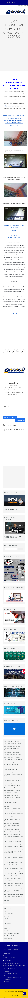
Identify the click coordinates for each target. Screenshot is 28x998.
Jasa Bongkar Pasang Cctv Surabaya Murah (13, 775)
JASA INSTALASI (14, 227)
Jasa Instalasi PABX (8, 913)
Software (6, 921)
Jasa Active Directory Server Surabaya (13, 813)
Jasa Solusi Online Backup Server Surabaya (12, 820)
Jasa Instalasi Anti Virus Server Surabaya (13, 857)
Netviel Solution (8, 938)
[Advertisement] (14, 52)
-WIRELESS (14, 235)
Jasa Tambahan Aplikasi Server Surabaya (11, 805)
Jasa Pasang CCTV (8, 923)
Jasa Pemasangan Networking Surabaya (11, 749)
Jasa (5, 911)
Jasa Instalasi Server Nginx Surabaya (13, 759)
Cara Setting (7, 928)
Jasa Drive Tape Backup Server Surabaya (11, 865)
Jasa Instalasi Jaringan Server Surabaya (13, 873)
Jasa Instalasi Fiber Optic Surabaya (12, 875)
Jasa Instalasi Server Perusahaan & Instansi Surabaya (12, 852)
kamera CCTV (9, 106)
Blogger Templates (9, 992)
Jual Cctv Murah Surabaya (10, 769)
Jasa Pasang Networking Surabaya (12, 754)
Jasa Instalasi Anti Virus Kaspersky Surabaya (12, 899)
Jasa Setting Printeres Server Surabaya (13, 839)
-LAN (14, 233)
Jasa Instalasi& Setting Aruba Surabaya (13, 894)
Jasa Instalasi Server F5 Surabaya (12, 757)
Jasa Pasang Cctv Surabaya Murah (12, 780)
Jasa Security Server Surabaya (11, 823)
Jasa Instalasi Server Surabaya (11, 787)
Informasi (6, 916)
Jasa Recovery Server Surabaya (12, 797)
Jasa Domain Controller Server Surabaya (11, 826)
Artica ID (6, 975)
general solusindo (19, 992)
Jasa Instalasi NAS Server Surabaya (12, 860)
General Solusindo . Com (11, 973)
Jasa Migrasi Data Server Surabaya (12, 800)
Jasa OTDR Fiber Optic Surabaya (12, 880)
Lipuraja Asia (7, 979)
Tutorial (6, 918)
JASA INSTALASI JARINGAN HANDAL (14, 225)
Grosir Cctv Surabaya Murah (11, 762)
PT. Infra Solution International (12, 977)
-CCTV (14, 230)
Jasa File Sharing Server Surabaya (12, 841)
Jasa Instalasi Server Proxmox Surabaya (13, 883)
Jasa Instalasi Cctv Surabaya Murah (12, 785)
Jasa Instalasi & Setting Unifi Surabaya (13, 896)
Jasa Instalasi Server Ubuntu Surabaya (13, 888)
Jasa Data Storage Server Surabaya (13, 811)
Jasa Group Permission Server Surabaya (14, 831)
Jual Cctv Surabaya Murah (10, 771)
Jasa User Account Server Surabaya (13, 834)
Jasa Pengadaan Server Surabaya (12, 870)
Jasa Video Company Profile (11, 930)
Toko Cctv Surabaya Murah (10, 767)
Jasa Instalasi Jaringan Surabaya (11, 741)
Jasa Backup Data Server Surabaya (12, 808)
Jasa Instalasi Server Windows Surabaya (13, 849)
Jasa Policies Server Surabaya (11, 829)
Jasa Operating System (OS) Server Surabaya (12, 816)
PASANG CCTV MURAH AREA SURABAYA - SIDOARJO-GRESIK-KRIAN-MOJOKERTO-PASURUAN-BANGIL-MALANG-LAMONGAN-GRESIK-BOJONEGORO (14, 120)
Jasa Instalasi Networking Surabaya (12, 743)
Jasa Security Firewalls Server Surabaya (13, 868)
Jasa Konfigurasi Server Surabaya (12, 790)
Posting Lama (20, 420)
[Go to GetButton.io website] (24, 996)
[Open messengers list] (24, 993)
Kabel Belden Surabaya (10, 935)
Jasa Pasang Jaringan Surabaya (11, 752)
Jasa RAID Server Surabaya (10, 802)
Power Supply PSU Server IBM (11, 933)
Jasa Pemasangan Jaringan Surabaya (13, 746)
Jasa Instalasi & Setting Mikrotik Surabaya (11, 891)
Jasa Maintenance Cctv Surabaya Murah (14, 778)
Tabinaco (6, 981)
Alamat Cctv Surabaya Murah (11, 764)
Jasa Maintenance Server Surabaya (12, 844)
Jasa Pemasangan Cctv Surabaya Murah (14, 782)
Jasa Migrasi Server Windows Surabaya (13, 846)
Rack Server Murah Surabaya (11, 795)
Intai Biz (6, 971)
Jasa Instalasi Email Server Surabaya (13, 855)
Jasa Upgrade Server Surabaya (11, 792)
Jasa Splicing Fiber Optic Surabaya (12, 878)
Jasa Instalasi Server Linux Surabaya (12, 885)
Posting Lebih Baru (10, 418)
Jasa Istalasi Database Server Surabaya (13, 862)
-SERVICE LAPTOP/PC (14, 237)
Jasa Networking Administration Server (13, 836)
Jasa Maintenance (8, 926)
